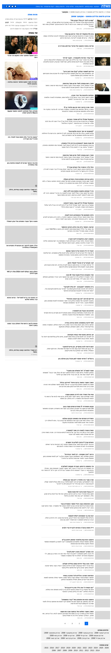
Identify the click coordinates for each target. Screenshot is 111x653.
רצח (18, 28)
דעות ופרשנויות (47, 6)
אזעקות (33, 19)
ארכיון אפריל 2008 (96, 638)
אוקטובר (63, 12)
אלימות (23, 19)
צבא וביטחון (87, 6)
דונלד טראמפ (30, 22)
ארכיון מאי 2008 (54, 635)
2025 (99, 648)
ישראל (10, 22)
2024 (94, 648)
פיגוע (4, 25)
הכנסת (23, 22)
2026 (105, 648)
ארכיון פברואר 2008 (66, 638)
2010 (74, 650)
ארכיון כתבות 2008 (75, 12)
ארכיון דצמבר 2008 (99, 633)
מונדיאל (77, 2)
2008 (63, 650)
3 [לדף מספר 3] (70, 623)
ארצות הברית (16, 19)
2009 (68, 650)
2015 (44, 648)
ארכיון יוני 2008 (66, 635)
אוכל (53, 2)
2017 (55, 648)
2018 (61, 648)
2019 (66, 648)
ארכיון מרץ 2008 (81, 638)
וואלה (106, 12)
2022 (83, 648)
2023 (88, 648)
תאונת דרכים (12, 29)
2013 (90, 650)
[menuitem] (83, 3)
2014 (96, 650)
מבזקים (94, 6)
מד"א (25, 25)
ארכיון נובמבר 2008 (83, 633)
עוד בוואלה (37, 6)
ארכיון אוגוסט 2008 (94, 635)
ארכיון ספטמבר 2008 (50, 633)
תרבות (70, 2)
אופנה (25, 2)
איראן (28, 19)
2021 (77, 648)
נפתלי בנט (9, 25)
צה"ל (33, 29)
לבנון (5, 22)
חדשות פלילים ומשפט (93, 12)
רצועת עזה (23, 29)
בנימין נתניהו (7, 19)
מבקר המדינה (31, 25)
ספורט (85, 2)
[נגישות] (3, 3)
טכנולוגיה (32, 2)
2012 (85, 650)
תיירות (40, 2)
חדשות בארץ (77, 6)
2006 (52, 650)
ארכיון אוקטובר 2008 (67, 633)
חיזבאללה (16, 22)
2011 (79, 650)
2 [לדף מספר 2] (77, 623)
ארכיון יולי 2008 (79, 635)
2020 (72, 648)
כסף (58, 2)
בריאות (47, 2)
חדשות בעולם (58, 6)
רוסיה (29, 28)
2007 (57, 650)
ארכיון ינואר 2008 (50, 638)
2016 (50, 648)
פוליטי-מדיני (68, 6)
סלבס (64, 2)
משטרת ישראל (18, 25)
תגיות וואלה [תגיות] (30, 15)
